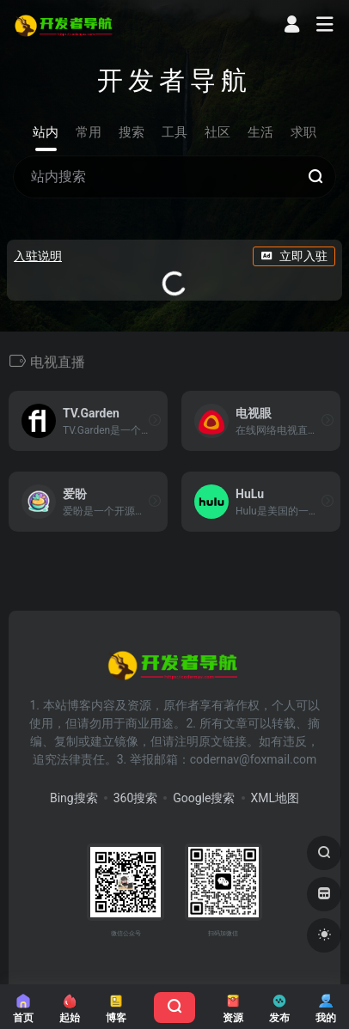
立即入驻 (294, 256)
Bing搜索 (74, 798)
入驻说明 (38, 256)
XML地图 (275, 798)
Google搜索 (204, 798)
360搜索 (135, 798)
